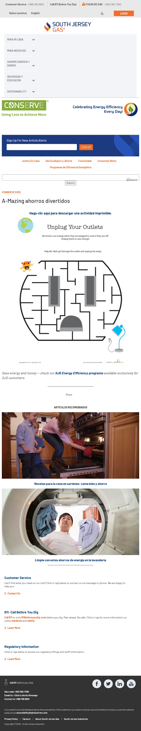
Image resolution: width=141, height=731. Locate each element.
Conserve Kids (11, 192)
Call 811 (8, 617)
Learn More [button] (12, 627)
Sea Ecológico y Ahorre (59, 160)
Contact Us (9, 699)
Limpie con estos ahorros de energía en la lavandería (70, 560)
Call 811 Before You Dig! (63, 4)
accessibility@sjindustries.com (32, 712)
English (35, 13)
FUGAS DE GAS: (94, 4)
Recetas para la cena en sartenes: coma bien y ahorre (70, 483)
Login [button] (123, 13)
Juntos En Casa (30, 160)
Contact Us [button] (12, 593)
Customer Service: (25, 4)
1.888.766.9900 (23, 699)
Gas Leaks (9, 691)
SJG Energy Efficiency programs (79, 373)
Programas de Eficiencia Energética (70, 167)
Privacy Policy (11, 719)
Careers (26, 719)
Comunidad (84, 160)
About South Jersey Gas (47, 719)
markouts (16, 620)
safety (31, 620)
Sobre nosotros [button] (18, 13)
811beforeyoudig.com (33, 617)
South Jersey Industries (76, 719)
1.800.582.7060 (22, 691)
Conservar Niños (106, 160)
